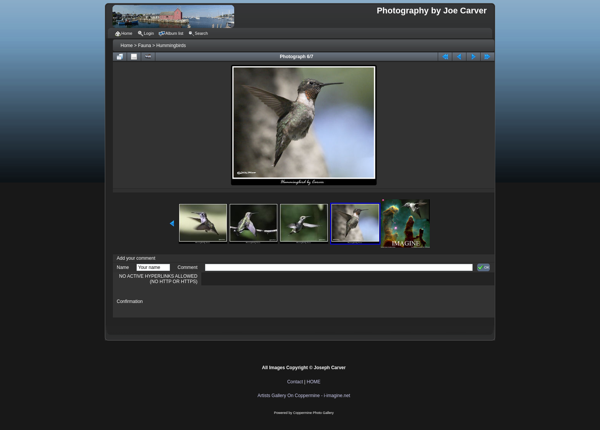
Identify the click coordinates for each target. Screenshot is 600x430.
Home (127, 45)
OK (483, 267)
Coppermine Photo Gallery (313, 413)
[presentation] (263, 301)
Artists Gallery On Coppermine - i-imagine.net (304, 395)
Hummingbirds (171, 45)
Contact (295, 381)
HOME (314, 381)
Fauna (144, 45)
